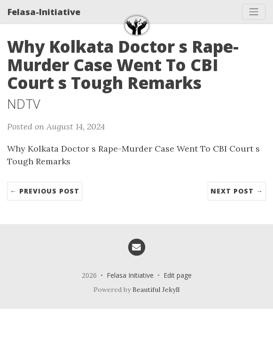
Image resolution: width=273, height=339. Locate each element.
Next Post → (237, 190)
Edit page (178, 275)
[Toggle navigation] (253, 12)
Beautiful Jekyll (156, 289)
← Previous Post (44, 190)
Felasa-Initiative (44, 11)
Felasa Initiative (130, 275)
